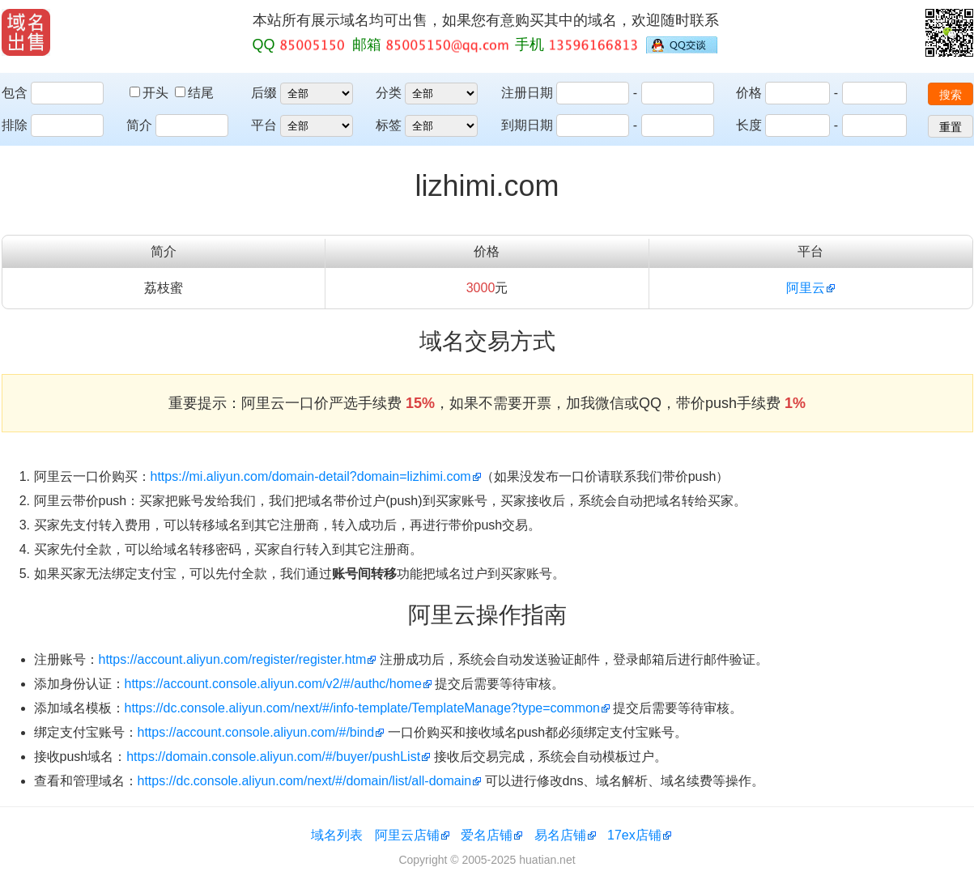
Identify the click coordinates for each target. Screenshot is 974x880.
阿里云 (805, 288)
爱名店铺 (487, 835)
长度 (749, 125)
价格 (749, 93)
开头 (151, 93)
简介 (139, 125)
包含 (15, 93)
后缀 (264, 93)
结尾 (194, 93)
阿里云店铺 (407, 835)
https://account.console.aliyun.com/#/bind (256, 732)
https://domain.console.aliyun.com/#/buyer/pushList (273, 756)
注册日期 (527, 93)
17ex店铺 (634, 835)
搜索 (950, 94)
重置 (950, 127)
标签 (389, 125)
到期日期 (527, 125)
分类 (389, 93)
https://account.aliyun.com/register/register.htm (233, 659)
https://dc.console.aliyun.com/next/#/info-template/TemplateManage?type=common (362, 708)
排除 (15, 125)
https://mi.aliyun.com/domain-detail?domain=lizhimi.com (311, 476)
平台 (264, 125)
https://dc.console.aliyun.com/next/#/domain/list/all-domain (305, 781)
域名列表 (337, 835)
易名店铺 (560, 835)
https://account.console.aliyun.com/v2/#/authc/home (273, 684)
